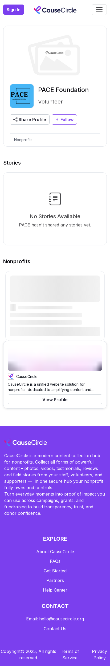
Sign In (14, 9)
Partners (55, 580)
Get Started (55, 570)
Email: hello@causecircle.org (55, 618)
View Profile (55, 399)
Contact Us (55, 628)
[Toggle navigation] (99, 9)
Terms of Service (70, 654)
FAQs (55, 561)
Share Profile (29, 119)
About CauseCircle (55, 551)
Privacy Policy (99, 654)
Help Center (55, 590)
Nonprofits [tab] (23, 139)
